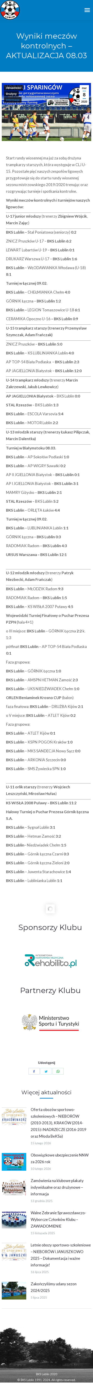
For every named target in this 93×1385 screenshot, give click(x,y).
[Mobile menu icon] (87, 10)
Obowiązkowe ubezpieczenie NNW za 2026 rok (60, 1158)
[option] (50, 961)
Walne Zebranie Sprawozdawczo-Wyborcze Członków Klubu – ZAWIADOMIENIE (58, 1219)
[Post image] (14, 1116)
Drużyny (11, 93)
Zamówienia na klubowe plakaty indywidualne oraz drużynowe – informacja (57, 1187)
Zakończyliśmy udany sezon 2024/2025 (54, 1287)
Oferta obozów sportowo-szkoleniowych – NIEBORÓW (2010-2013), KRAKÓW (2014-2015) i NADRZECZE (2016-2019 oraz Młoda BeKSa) (58, 1123)
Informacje (13, 99)
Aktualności (13, 87)
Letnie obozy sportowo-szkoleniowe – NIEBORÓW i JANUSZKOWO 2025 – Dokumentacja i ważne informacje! (61, 1255)
